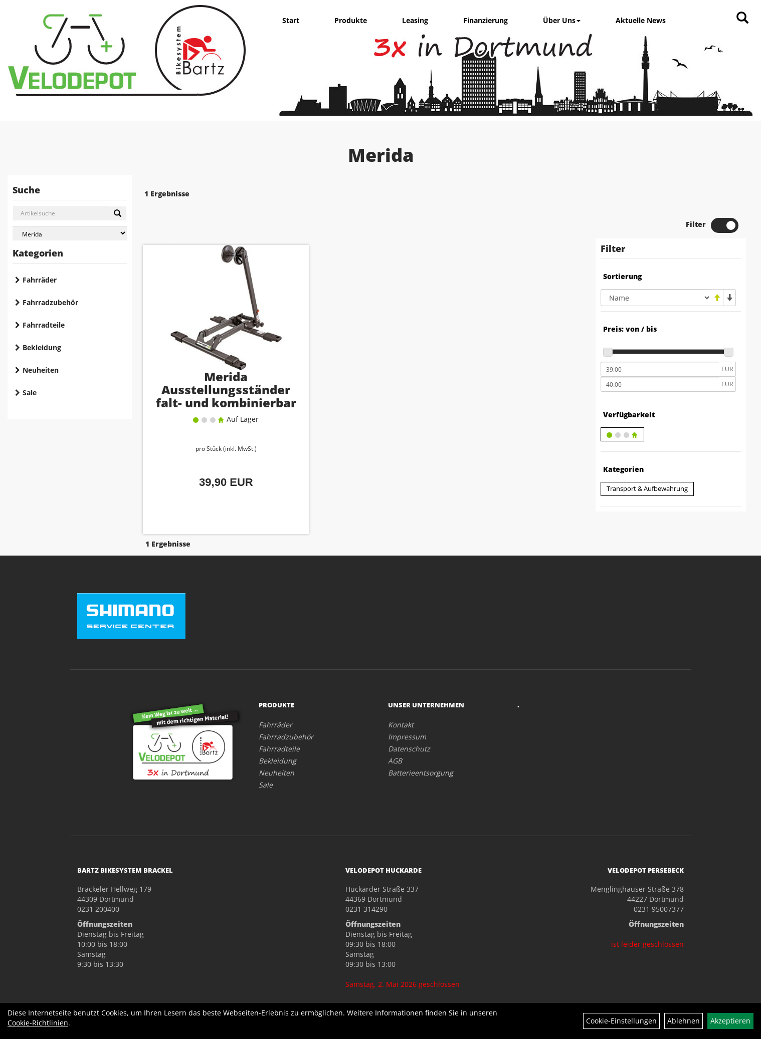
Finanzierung (485, 20)
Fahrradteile (44, 325)
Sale (30, 392)
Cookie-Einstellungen (621, 1020)
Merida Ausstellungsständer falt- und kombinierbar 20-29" (213, 372)
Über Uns (562, 20)
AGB (395, 729)
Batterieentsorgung (420, 741)
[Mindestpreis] (660, 340)
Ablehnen (683, 1020)
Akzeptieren (730, 1020)
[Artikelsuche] (742, 18)
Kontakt (401, 693)
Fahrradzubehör (50, 302)
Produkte (350, 20)
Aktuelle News (641, 20)
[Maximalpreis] (660, 355)
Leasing (415, 20)
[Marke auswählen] (70, 233)
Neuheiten (41, 370)
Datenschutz (409, 717)
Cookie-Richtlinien (38, 1022)
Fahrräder (40, 280)
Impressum (407, 705)
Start (290, 20)
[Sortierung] (656, 268)
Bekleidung (42, 347)
